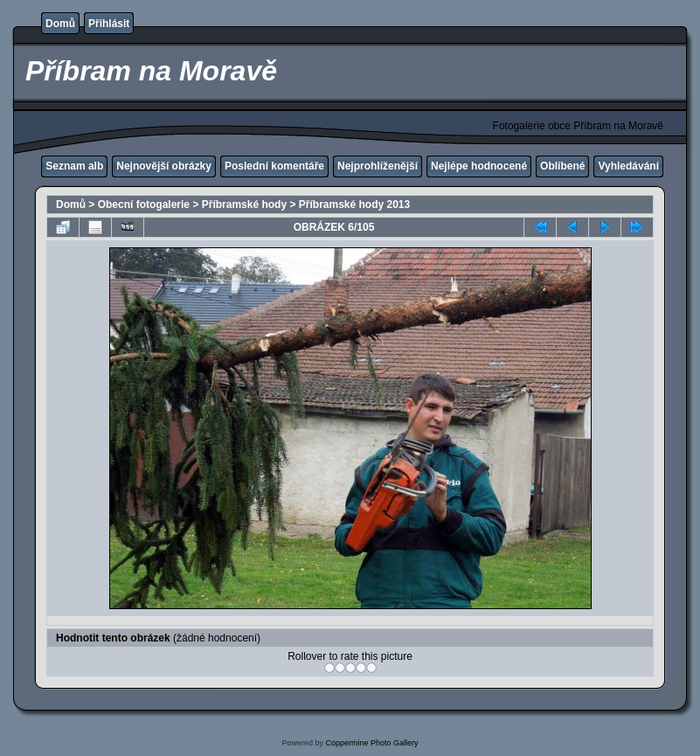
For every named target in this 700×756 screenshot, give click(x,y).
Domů (60, 23)
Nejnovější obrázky (163, 166)
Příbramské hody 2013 (354, 204)
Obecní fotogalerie (144, 204)
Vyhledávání (628, 166)
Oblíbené (562, 166)
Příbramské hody (244, 204)
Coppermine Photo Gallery (371, 743)
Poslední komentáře (274, 166)
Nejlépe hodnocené (479, 166)
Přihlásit (108, 23)
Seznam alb (74, 166)
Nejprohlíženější (377, 166)
